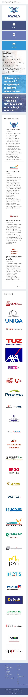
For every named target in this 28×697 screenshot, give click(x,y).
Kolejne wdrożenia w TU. (13, 129)
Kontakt (13, 47)
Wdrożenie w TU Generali (13, 220)
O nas (14, 37)
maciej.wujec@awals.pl (17, 2)
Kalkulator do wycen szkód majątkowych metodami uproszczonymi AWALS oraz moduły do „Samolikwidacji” (13, 84)
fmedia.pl (14, 693)
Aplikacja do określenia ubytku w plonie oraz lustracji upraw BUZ (13, 103)
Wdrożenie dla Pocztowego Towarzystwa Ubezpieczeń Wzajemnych (14, 258)
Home (14, 27)
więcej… (19, 286)
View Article (19, 159)
